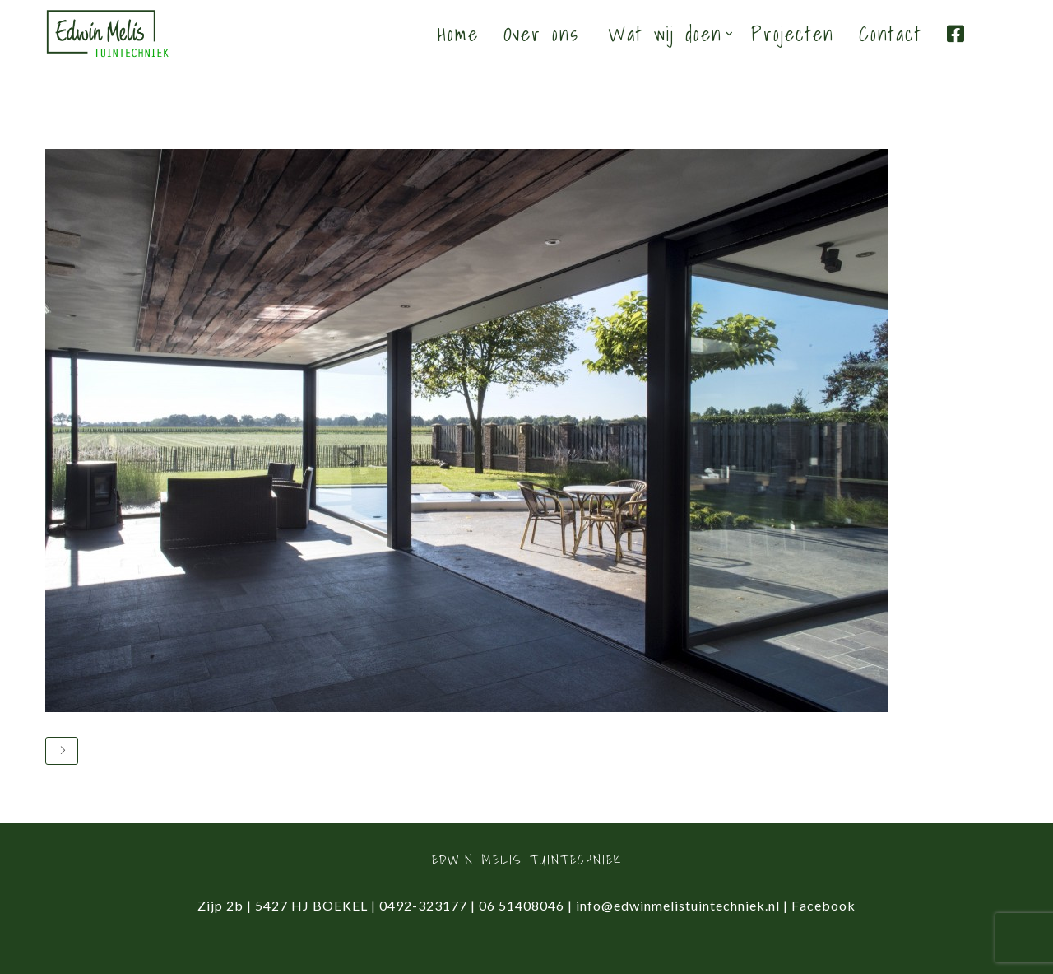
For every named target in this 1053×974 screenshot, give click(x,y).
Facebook (823, 905)
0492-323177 (423, 905)
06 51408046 (521, 905)
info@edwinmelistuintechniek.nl (678, 905)
